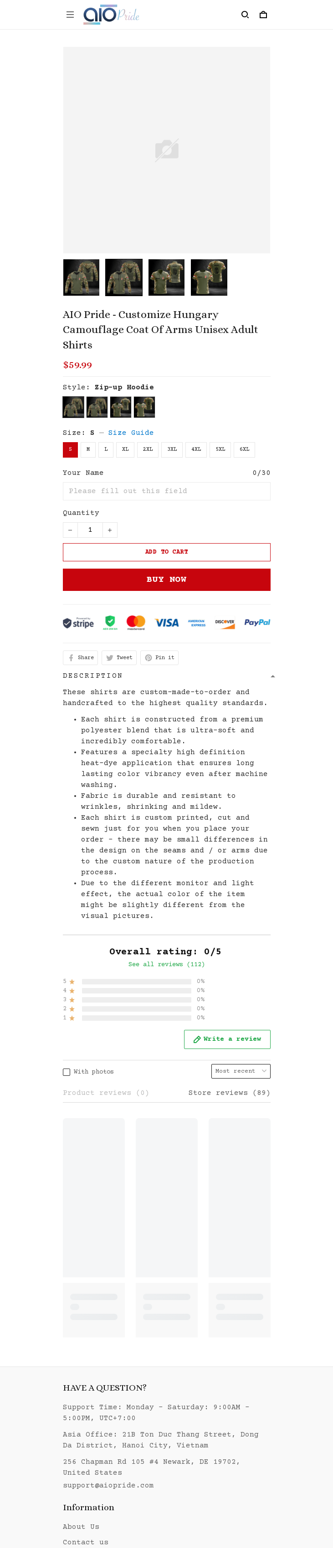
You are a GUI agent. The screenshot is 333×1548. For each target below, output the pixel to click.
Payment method (95, 1465)
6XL (244, 450)
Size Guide (131, 433)
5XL (220, 450)
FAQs (72, 1356)
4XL (196, 450)
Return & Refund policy (113, 1449)
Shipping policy (97, 1434)
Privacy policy (95, 1403)
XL (125, 450)
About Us (81, 1294)
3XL (172, 450)
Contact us (85, 1310)
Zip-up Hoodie (124, 387)
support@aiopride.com (108, 1253)
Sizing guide (90, 1325)
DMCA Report (142, 1506)
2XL (148, 450)
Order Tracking (95, 1340)
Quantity (81, 513)
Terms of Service (99, 1418)
